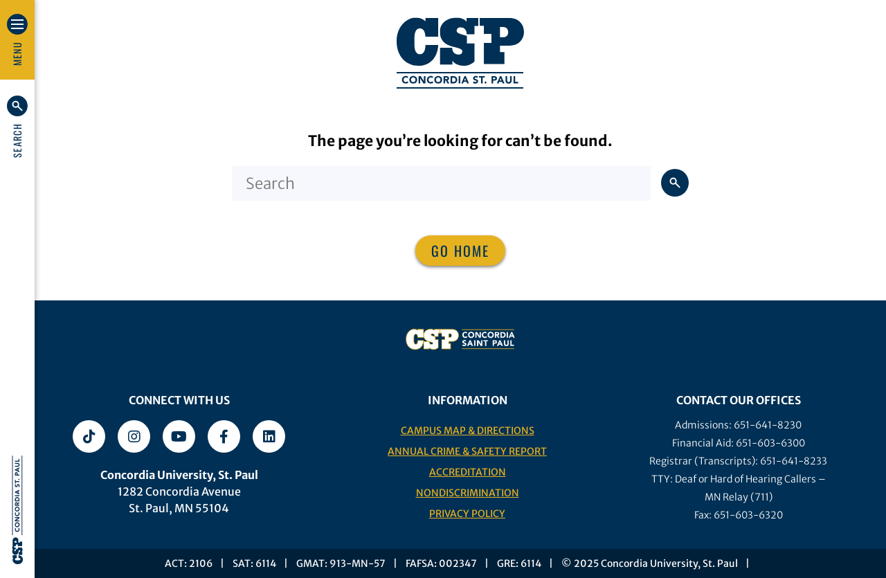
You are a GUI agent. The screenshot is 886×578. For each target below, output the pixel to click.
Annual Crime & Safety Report (467, 451)
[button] (17, 127)
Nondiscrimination (467, 493)
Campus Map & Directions (467, 430)
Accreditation (467, 472)
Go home (460, 250)
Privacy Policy (467, 513)
